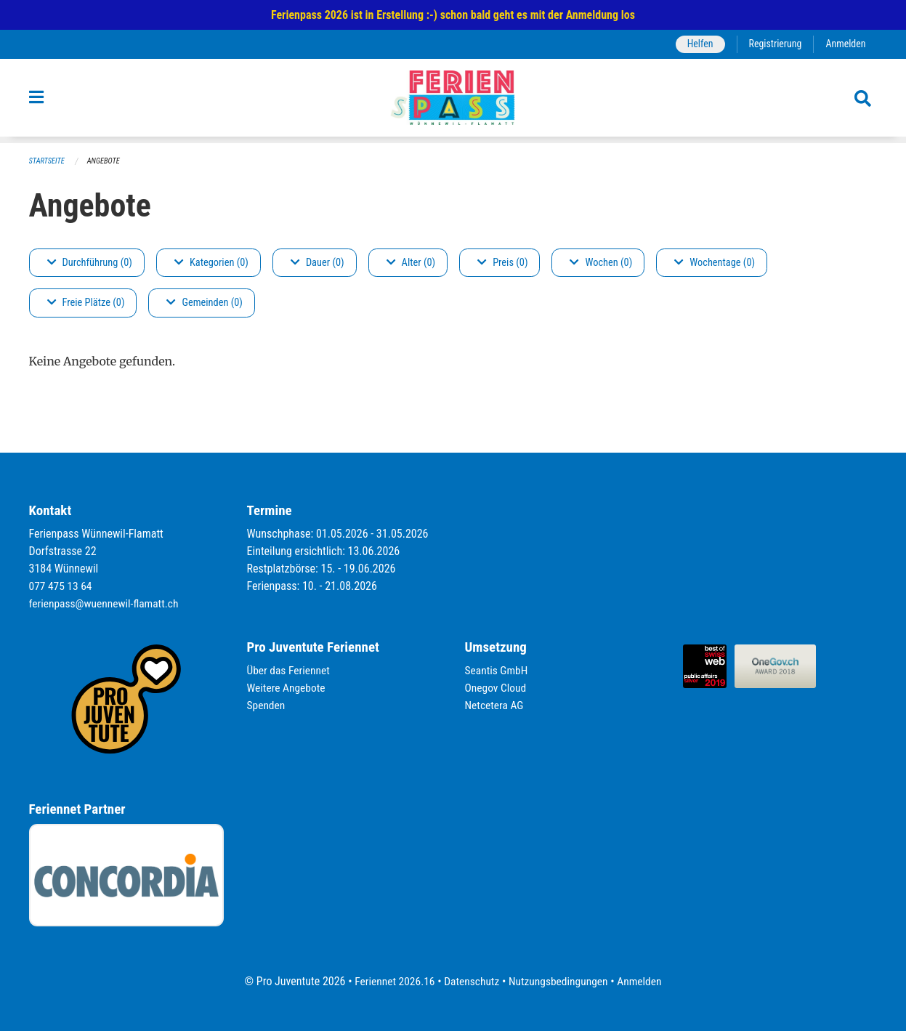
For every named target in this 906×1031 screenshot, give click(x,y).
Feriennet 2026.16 (390, 981)
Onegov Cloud (497, 688)
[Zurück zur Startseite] (452, 101)
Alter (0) (411, 262)
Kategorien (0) (211, 262)
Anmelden (844, 44)
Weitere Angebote (287, 688)
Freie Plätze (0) (86, 303)
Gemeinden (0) (204, 303)
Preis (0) (502, 262)
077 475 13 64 (61, 586)
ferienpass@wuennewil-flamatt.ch (106, 603)
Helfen (696, 44)
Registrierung (772, 44)
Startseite (48, 161)
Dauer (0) (317, 262)
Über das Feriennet (290, 670)
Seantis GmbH (497, 670)
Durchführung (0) (89, 262)
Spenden (267, 705)
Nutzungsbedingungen (560, 981)
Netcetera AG (495, 705)
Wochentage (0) (714, 262)
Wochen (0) (601, 262)
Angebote (106, 161)
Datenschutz (470, 981)
